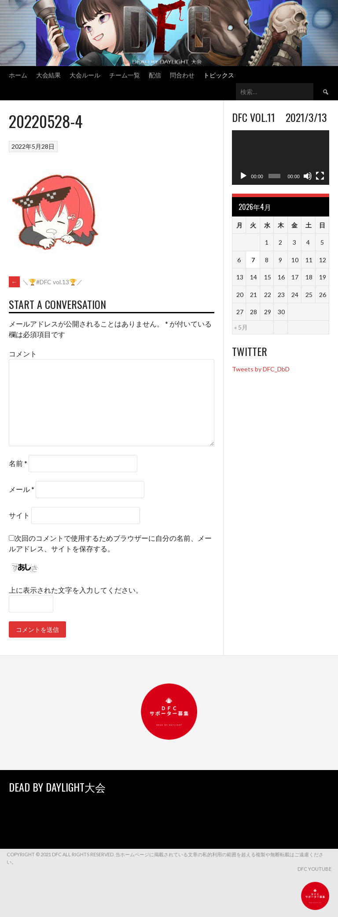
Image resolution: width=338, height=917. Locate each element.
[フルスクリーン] (320, 176)
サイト (19, 515)
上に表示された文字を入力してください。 (76, 590)
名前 (18, 463)
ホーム (18, 74)
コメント (23, 353)
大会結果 (48, 74)
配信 (155, 74)
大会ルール (85, 74)
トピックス (218, 74)
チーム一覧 (124, 74)
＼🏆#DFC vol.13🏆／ (46, 282)
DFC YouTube (314, 869)
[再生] (243, 176)
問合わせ (182, 74)
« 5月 (241, 327)
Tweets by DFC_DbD (261, 369)
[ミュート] (307, 176)
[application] (280, 157)
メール (21, 489)
